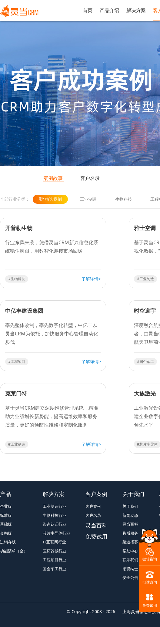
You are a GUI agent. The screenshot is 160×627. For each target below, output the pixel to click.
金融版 (6, 533)
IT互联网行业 (54, 542)
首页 (87, 10)
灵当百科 (96, 525)
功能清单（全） (14, 551)
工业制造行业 (54, 506)
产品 (5, 493)
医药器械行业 (54, 551)
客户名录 (90, 178)
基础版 (6, 524)
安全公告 (130, 577)
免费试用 (96, 536)
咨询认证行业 (54, 524)
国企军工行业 (54, 568)
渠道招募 (130, 542)
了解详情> (91, 279)
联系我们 (130, 559)
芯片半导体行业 (56, 533)
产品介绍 (109, 10)
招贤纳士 (130, 568)
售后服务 (130, 533)
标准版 (6, 515)
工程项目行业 (54, 559)
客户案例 (96, 493)
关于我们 (133, 493)
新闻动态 (130, 515)
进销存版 (8, 542)
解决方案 (136, 10)
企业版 (6, 506)
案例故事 (53, 178)
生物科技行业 (54, 515)
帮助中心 (130, 551)
